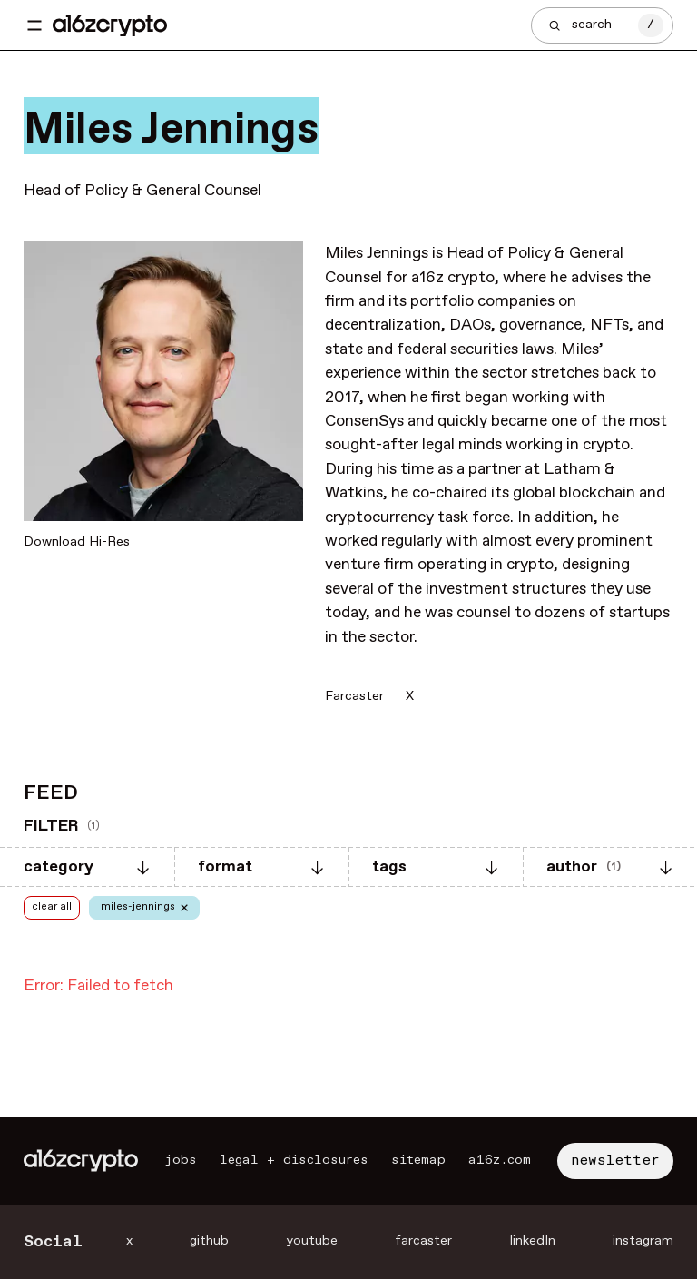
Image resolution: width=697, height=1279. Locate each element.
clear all (52, 907)
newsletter (615, 1160)
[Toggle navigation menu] (34, 25)
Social (53, 1242)
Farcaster (354, 696)
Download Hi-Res (77, 542)
